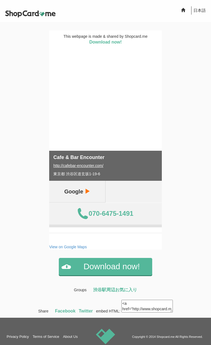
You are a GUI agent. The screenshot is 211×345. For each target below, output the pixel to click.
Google (77, 191)
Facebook (65, 311)
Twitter (86, 311)
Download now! (105, 42)
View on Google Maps (68, 247)
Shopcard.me (166, 336)
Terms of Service (46, 337)
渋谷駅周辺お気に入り (115, 289)
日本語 (199, 10)
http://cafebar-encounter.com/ (78, 165)
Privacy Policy (18, 337)
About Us (70, 337)
